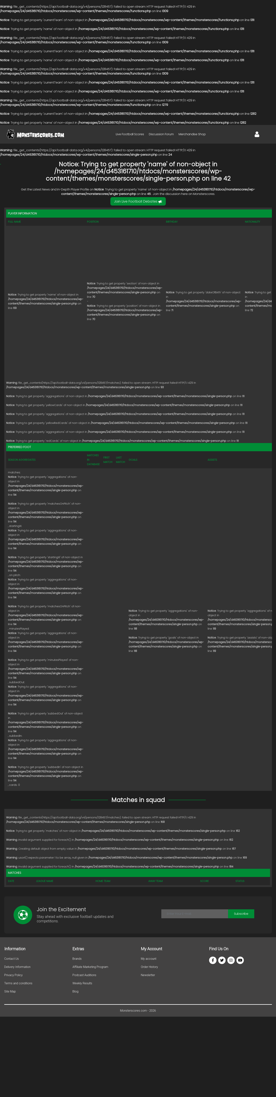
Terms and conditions (18, 983)
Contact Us (11, 958)
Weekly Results (82, 983)
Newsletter (148, 975)
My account (148, 958)
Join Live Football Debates (138, 201)
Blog (75, 991)
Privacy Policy (13, 975)
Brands (77, 958)
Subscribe (241, 914)
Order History (149, 967)
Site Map (10, 991)
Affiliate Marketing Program (90, 967)
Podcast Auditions (84, 975)
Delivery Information (17, 967)
